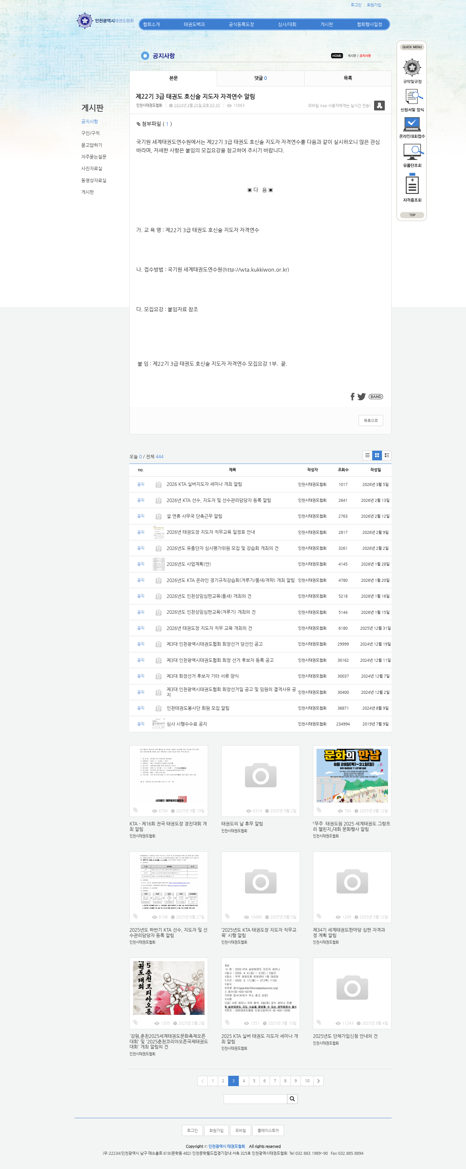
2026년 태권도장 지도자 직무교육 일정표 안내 (211, 531)
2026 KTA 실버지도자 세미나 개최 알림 (204, 484)
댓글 (260, 78)
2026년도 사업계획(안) (189, 564)
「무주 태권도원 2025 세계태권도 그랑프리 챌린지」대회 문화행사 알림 (351, 826)
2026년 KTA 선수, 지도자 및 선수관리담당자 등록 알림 (219, 500)
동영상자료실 (93, 180)
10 (307, 1080)
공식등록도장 (241, 24)
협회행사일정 (369, 24)
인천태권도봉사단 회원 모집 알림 (198, 708)
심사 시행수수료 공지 (187, 723)
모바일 (240, 1130)
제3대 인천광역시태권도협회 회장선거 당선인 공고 (215, 643)
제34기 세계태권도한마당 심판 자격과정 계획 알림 (349, 932)
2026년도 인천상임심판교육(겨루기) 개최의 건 (211, 611)
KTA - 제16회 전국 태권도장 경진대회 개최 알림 (168, 826)
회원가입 (374, 5)
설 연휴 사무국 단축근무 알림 (194, 516)
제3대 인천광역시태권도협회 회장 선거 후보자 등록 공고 (220, 660)
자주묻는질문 (93, 156)
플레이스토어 (268, 1130)
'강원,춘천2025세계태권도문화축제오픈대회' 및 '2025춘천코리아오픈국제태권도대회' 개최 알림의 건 (168, 1041)
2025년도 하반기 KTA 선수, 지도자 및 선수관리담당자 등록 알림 (168, 932)
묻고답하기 (91, 145)
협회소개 (151, 24)
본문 (173, 78)
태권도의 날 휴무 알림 (242, 823)
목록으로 (371, 420)
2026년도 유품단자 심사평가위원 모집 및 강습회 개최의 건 (223, 548)
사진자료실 (91, 168)
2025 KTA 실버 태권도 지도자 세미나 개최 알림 (259, 1038)
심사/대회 (287, 24)
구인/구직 (90, 133)
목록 (348, 78)
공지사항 (89, 121)
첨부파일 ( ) (154, 124)
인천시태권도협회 (149, 105)
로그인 (356, 5)
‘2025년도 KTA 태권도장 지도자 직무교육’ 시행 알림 (258, 932)
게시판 (326, 24)
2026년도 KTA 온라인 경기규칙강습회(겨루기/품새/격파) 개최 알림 (231, 580)
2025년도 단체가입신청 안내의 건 (345, 1036)
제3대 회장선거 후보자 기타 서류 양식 (203, 676)
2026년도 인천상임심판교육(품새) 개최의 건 (209, 596)
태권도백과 (194, 24)
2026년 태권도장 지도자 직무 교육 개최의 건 (209, 628)
